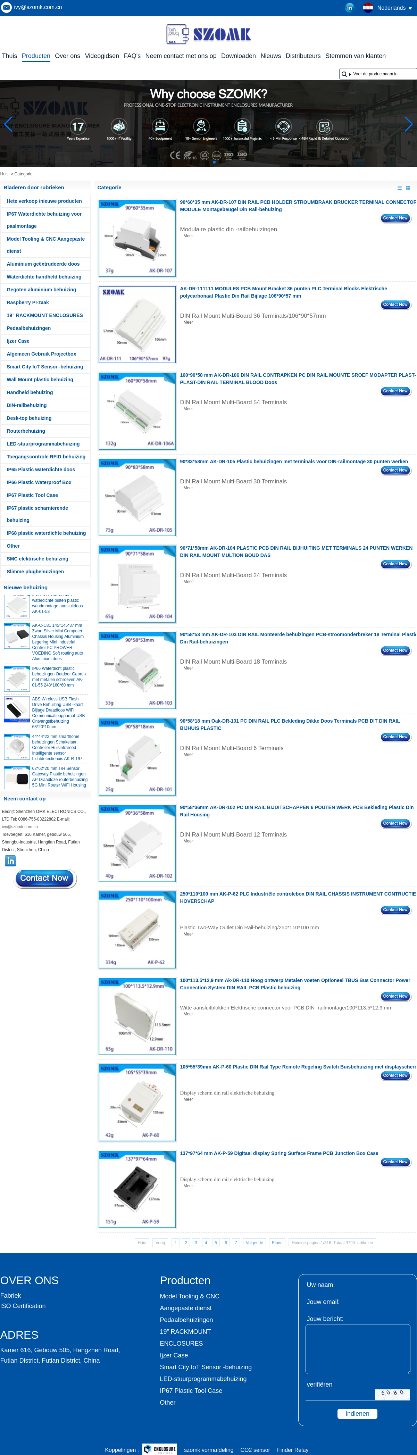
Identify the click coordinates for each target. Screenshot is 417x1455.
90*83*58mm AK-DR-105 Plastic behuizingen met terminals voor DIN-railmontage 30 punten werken (294, 461)
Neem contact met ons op (181, 55)
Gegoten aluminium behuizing (41, 289)
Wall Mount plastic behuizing (40, 379)
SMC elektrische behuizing (37, 559)
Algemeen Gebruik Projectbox (41, 354)
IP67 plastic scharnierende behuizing (37, 514)
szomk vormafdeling (208, 1450)
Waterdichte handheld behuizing (44, 277)
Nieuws (270, 55)
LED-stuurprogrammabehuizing (43, 444)
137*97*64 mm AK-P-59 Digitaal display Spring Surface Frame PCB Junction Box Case (279, 1153)
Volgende (254, 1242)
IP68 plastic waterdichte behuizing (46, 533)
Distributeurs (303, 55)
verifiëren (320, 1384)
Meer (188, 235)
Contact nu (45, 878)
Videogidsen (102, 55)
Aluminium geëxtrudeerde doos (43, 264)
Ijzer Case (18, 341)
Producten (36, 55)
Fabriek (10, 1295)
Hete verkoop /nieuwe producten (44, 201)
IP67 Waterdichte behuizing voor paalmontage (44, 220)
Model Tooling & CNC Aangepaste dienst (46, 245)
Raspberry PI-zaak (28, 302)
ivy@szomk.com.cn (38, 7)
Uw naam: (321, 1284)
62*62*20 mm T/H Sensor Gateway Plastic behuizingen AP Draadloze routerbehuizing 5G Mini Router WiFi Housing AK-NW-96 (60, 782)
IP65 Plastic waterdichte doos (41, 469)
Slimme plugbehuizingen (35, 571)
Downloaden (238, 55)
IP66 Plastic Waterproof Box (39, 482)
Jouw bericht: (325, 1318)
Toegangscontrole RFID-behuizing (46, 456)
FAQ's (132, 55)
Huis (4, 174)
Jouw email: (323, 1301)
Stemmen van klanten (355, 55)
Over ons (67, 55)
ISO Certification (23, 1306)
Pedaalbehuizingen (29, 328)
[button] (197, 162)
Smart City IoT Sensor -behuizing (45, 366)
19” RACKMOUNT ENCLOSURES (45, 315)
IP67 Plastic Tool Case (32, 495)
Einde (277, 1242)
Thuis (9, 55)
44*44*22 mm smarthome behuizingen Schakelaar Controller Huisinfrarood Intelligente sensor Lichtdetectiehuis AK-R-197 (57, 750)
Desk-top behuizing (29, 418)
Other (13, 546)
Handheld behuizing (30, 392)
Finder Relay (293, 1450)
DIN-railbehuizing (27, 405)
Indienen (357, 1413)
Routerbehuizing (26, 431)
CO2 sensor (255, 1450)
